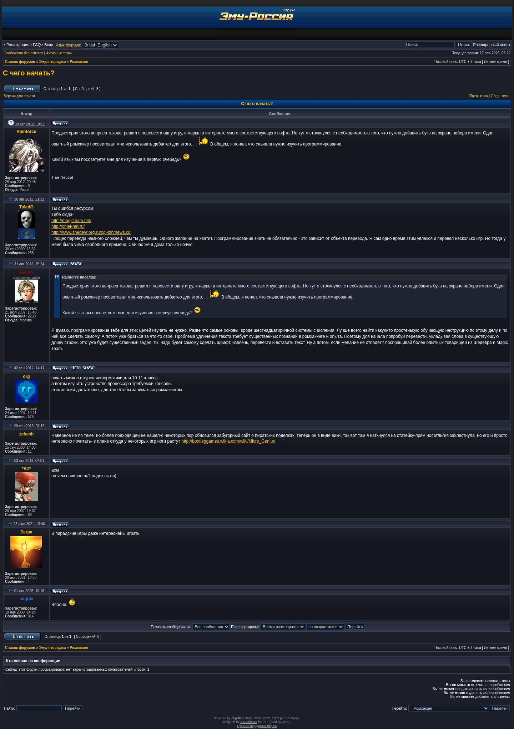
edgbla (27, 598)
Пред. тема (478, 96)
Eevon (26, 272)
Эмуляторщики (52, 62)
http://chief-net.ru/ (68, 226)
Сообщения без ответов (23, 53)
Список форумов (20, 62)
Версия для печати (19, 96)
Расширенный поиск (491, 45)
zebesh (26, 434)
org (26, 376)
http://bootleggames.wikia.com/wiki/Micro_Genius (228, 441)
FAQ (37, 45)
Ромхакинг (79, 62)
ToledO (26, 207)
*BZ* (26, 468)
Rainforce (26, 131)
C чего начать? (29, 73)
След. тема (500, 96)
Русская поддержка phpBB (257, 726)
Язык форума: (68, 45)
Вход (48, 45)
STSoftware (248, 722)
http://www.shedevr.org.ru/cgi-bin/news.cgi (91, 232)
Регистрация (17, 45)
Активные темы (59, 53)
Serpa (26, 532)
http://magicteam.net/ (71, 220)
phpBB (236, 718)
